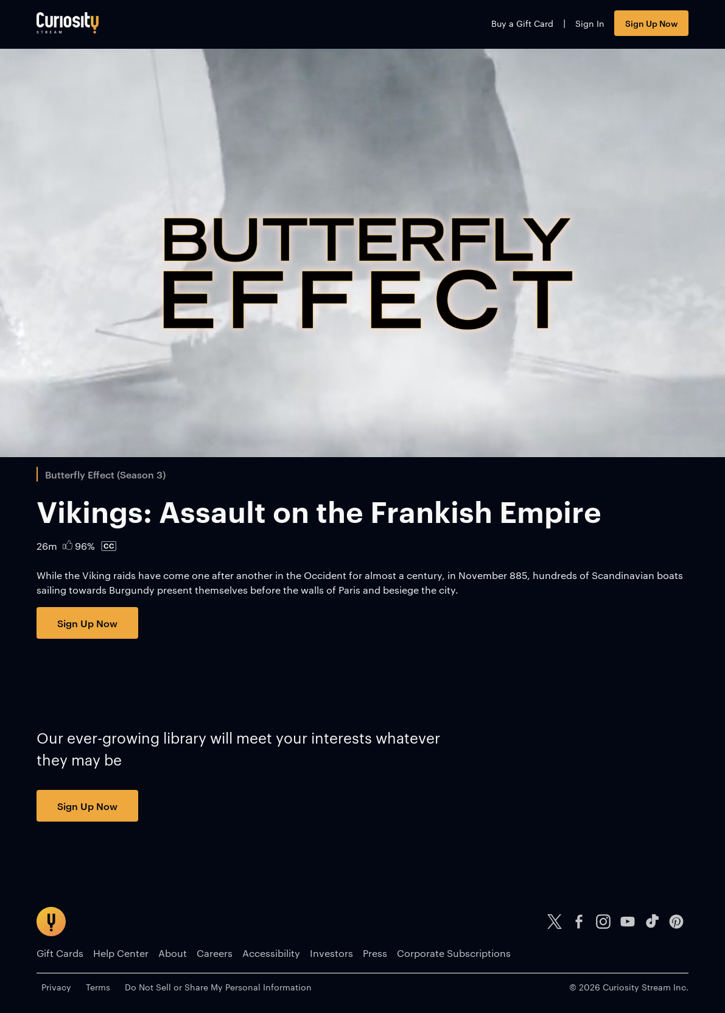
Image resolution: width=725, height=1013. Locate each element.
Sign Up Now (651, 23)
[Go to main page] (67, 22)
